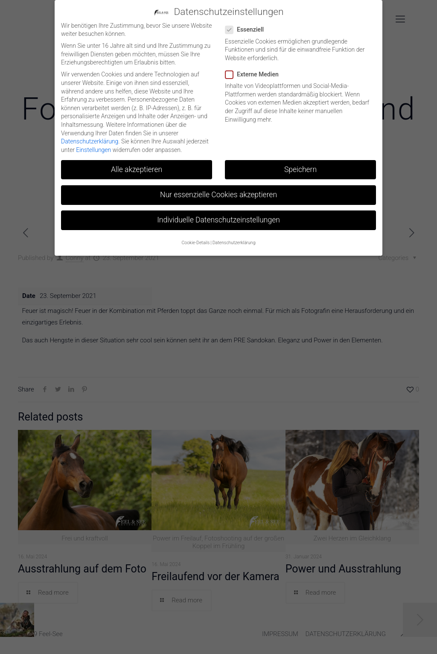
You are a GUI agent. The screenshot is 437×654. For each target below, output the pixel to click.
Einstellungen (93, 148)
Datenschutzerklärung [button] (234, 242)
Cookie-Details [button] (196, 242)
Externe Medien (255, 74)
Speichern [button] (300, 168)
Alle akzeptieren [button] (136, 168)
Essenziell (248, 29)
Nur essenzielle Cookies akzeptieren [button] (218, 193)
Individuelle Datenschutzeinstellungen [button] (218, 219)
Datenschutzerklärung (89, 140)
